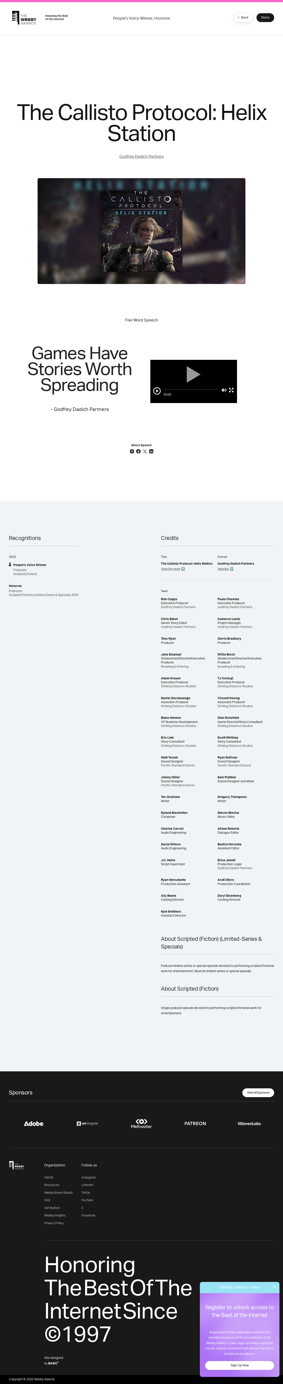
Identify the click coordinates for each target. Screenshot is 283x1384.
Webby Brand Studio (58, 1192)
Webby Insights (54, 1215)
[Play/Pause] (157, 391)
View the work (170, 569)
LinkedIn (87, 1185)
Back (242, 17)
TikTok (85, 1192)
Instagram (88, 1177)
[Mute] (224, 390)
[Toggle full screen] (231, 390)
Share (265, 17)
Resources (51, 1185)
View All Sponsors (258, 1092)
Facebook (88, 1215)
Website (223, 569)
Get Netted (52, 1208)
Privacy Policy (54, 1223)
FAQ (47, 1200)
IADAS (48, 1177)
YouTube (87, 1200)
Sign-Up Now (240, 1365)
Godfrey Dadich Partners (141, 157)
